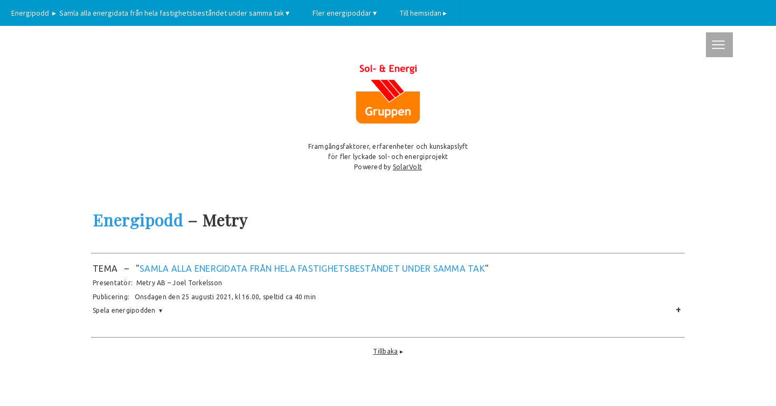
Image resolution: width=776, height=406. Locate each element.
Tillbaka (385, 351)
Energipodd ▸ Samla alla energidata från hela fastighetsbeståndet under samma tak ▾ (150, 13)
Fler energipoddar (345, 13)
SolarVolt (407, 166)
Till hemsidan (423, 13)
